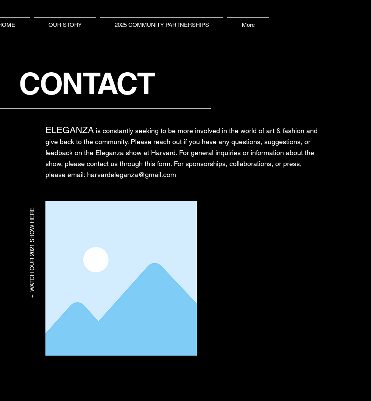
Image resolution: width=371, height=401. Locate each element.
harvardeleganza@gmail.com (131, 175)
